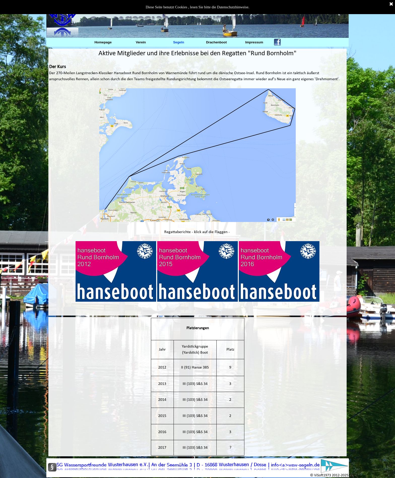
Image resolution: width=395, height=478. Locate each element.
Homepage (103, 42)
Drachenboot (216, 42)
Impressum (254, 42)
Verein (141, 42)
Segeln (178, 42)
